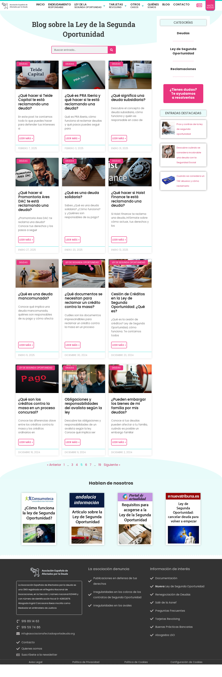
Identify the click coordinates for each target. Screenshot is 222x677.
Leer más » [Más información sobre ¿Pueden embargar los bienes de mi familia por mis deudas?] (119, 454)
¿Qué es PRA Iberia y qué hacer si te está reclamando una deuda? (82, 103)
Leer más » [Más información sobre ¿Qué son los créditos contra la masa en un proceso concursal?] (26, 454)
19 (99, 477)
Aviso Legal (35, 674)
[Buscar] (112, 50)
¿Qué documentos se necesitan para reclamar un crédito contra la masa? (82, 307)
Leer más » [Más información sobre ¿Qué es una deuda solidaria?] (72, 244)
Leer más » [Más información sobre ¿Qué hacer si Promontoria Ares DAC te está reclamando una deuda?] (26, 244)
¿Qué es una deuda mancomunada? (36, 301)
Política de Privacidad (85, 674)
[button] (90, 6)
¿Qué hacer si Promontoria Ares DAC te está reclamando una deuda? (35, 204)
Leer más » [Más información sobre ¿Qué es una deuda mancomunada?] (26, 351)
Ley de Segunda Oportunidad (183, 52)
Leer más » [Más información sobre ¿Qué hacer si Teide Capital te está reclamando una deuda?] (26, 140)
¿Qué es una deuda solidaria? (83, 197)
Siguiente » (112, 477)
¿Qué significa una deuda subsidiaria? (129, 99)
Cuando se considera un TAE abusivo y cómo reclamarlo (190, 184)
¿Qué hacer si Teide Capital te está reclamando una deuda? (36, 103)
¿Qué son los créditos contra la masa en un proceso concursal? (35, 414)
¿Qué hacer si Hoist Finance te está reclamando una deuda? (129, 202)
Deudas (183, 34)
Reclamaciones (183, 70)
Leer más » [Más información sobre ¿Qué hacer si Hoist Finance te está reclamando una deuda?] (119, 244)
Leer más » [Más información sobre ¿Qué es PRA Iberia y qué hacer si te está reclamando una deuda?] (72, 140)
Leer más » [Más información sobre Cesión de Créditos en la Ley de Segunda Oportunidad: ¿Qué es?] (119, 351)
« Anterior (54, 477)
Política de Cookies (136, 674)
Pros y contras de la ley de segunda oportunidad (190, 132)
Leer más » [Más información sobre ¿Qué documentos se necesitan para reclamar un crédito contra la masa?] (72, 351)
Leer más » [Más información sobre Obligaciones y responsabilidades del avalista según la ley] (72, 454)
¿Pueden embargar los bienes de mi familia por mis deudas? (129, 412)
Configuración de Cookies (186, 674)
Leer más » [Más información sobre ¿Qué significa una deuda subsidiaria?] (119, 140)
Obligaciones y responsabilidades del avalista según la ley (82, 412)
